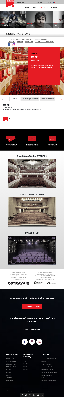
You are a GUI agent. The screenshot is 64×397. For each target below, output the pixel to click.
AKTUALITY (11, 42)
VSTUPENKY (11, 145)
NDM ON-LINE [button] (39, 3)
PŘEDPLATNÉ (32, 145)
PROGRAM (11, 39)
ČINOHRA (36, 7)
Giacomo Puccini (5, 27)
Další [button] (49, 2)
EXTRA (8, 372)
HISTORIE (20, 42)
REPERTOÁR (20, 39)
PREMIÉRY (29, 39)
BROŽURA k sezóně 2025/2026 (44, 42)
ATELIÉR (9, 375)
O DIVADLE (10, 369)
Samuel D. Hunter (31, 27)
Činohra (25, 364)
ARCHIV (9, 378)
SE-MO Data (36, 391)
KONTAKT (9, 380)
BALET (45, 7)
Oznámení (44, 378)
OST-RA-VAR (29, 42)
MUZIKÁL (54, 7)
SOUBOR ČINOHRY (41, 39)
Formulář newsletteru (32, 329)
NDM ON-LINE (11, 367)
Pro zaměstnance (46, 375)
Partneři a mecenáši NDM (49, 372)
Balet (25, 366)
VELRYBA (30, 25)
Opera (25, 361)
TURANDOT (4, 25)
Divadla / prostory (46, 364)
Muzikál (25, 369)
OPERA (27, 7)
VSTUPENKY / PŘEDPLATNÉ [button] (21, 3)
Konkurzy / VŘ (45, 361)
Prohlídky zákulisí (46, 367)
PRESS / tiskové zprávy (48, 358)
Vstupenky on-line (32, 306)
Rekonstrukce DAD (47, 369)
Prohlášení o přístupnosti (48, 380)
